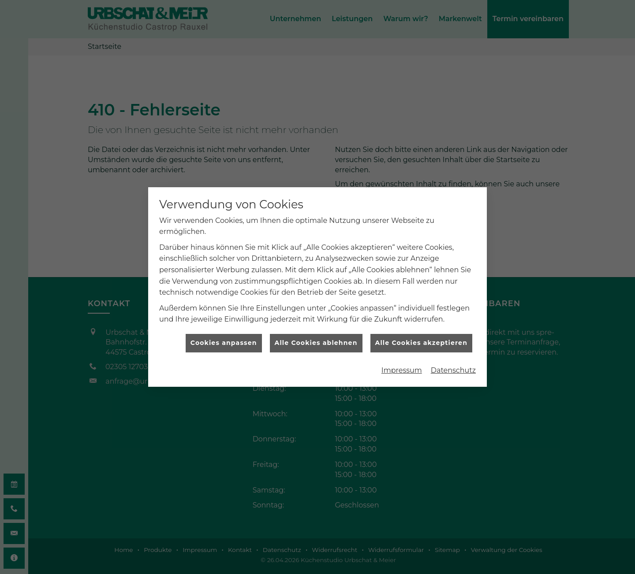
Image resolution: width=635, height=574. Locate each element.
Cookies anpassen (223, 336)
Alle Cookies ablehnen (316, 336)
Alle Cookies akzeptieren (421, 336)
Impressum (401, 363)
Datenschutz (453, 363)
